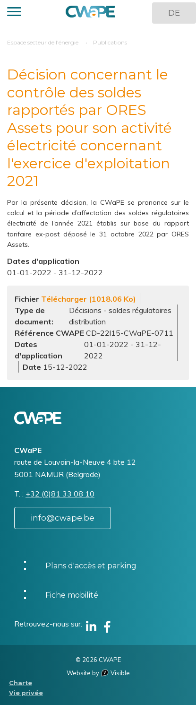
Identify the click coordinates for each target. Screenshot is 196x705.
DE (174, 12)
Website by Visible (98, 673)
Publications (110, 42)
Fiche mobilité (71, 595)
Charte (20, 683)
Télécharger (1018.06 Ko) (88, 299)
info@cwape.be (62, 517)
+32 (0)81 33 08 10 (60, 493)
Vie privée (26, 692)
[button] (14, 13)
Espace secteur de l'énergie (42, 42)
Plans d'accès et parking (90, 565)
